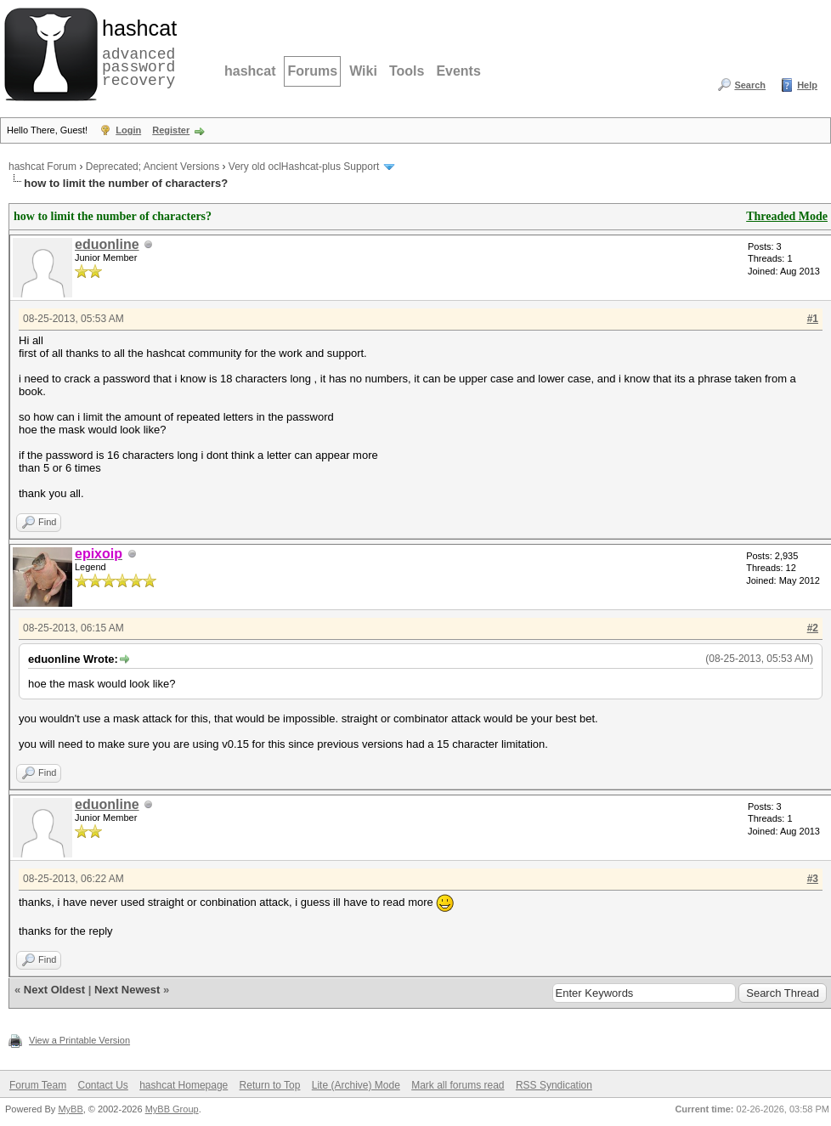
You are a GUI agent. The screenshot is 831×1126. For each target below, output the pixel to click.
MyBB (70, 1109)
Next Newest (127, 989)
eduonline (107, 244)
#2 (812, 628)
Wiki (363, 71)
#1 (812, 319)
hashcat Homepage (183, 1085)
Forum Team (37, 1085)
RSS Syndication (554, 1085)
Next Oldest (54, 989)
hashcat (249, 71)
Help (807, 85)
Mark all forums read (457, 1085)
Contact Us (102, 1085)
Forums (312, 71)
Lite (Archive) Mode (356, 1085)
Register (170, 130)
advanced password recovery (136, 52)
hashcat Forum (42, 167)
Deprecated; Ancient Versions (152, 167)
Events (458, 71)
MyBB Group (172, 1109)
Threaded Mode (787, 216)
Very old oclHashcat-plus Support (304, 167)
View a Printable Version (79, 1040)
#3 (812, 879)
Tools (406, 71)
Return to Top (270, 1085)
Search (750, 85)
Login (128, 130)
